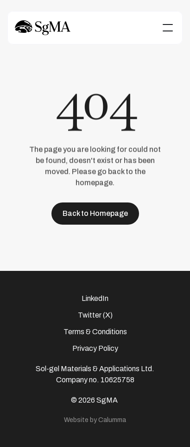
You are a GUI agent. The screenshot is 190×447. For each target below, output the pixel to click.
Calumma (112, 420)
